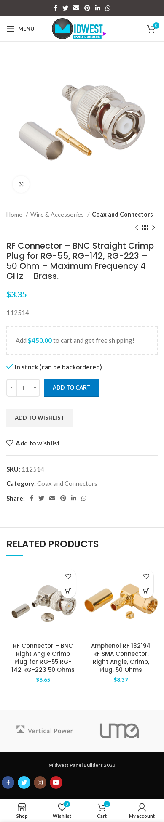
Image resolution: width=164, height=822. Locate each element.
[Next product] (153, 228)
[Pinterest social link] (87, 8)
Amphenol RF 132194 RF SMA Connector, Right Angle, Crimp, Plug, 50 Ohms (121, 658)
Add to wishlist (40, 417)
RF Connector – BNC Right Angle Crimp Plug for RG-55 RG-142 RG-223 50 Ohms (43, 658)
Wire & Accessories (57, 214)
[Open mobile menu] (20, 28)
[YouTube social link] (56, 782)
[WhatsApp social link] (108, 8)
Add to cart (72, 387)
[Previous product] (136, 228)
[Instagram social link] (40, 782)
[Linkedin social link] (98, 8)
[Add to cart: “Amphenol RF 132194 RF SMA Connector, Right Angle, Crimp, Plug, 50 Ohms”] (146, 590)
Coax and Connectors (122, 214)
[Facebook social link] (55, 8)
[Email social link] (76, 8)
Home (15, 214)
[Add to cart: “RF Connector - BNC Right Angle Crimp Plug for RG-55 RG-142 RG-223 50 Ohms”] (68, 590)
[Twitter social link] (65, 8)
